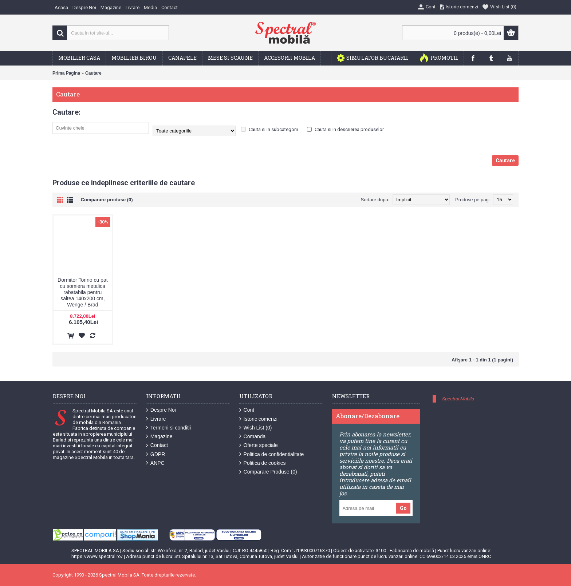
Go (403, 508)
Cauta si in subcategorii (269, 129)
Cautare (93, 73)
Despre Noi (161, 410)
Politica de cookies (262, 463)
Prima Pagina (66, 73)
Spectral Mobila (458, 398)
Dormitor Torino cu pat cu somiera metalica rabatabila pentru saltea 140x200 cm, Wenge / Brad (82, 292)
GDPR (155, 454)
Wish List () (255, 428)
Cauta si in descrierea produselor (345, 129)
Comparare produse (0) (107, 199)
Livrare (156, 419)
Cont (247, 410)
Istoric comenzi (258, 419)
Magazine (159, 436)
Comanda (252, 436)
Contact (157, 445)
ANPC (155, 463)
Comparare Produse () (268, 472)
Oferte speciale (258, 445)
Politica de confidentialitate (271, 454)
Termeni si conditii (168, 428)
